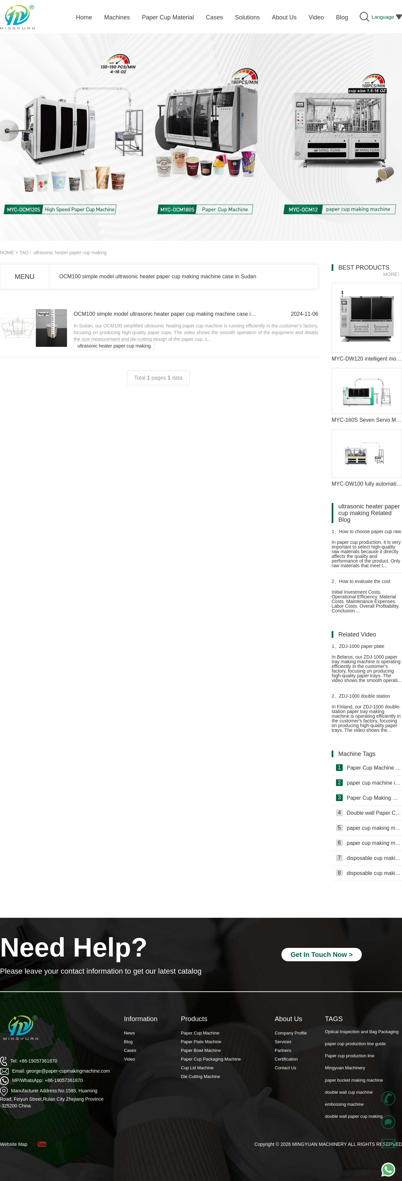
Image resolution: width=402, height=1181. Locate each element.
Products (194, 1018)
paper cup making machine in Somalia (369, 827)
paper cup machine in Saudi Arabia (369, 782)
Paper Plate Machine (201, 1041)
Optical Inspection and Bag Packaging (362, 1043)
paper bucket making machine (354, 1092)
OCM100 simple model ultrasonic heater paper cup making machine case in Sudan (157, 276)
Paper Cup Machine (200, 1033)
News (129, 1033)
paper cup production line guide (355, 1056)
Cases (130, 1050)
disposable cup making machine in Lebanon (369, 873)
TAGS (334, 1018)
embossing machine (344, 1116)
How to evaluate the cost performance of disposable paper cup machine (366, 584)
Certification (286, 1059)
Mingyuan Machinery (345, 1080)
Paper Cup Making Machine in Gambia (369, 797)
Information (140, 1018)
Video (129, 1059)
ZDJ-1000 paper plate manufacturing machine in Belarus (358, 649)
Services (283, 1041)
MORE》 (392, 274)
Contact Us (285, 1067)
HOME (7, 252)
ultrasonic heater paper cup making (114, 346)
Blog (128, 1041)
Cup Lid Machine (197, 1067)
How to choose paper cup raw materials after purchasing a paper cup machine (366, 534)
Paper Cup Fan (339, 1031)
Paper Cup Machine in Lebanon (369, 767)
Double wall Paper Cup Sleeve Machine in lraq (369, 812)
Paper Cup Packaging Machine (211, 1059)
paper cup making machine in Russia (369, 843)
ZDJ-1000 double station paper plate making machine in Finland (364, 698)
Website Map (13, 1144)
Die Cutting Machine (200, 1076)
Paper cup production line (349, 1068)
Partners (283, 1050)
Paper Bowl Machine (201, 1050)
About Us (288, 1018)
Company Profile (291, 1033)
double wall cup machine (349, 1104)
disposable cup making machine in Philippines (369, 858)
